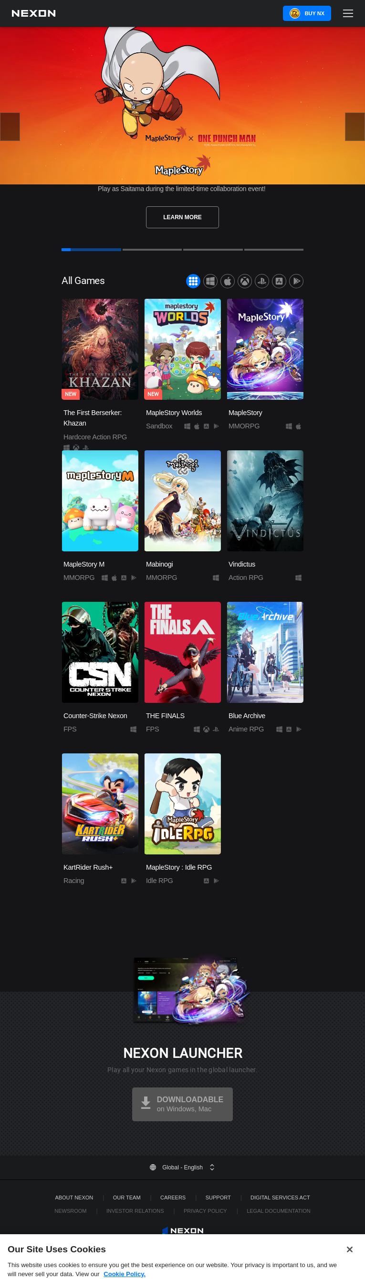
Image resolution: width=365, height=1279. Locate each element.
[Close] (349, 1255)
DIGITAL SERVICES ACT (280, 1197)
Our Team (127, 1197)
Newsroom (70, 1211)
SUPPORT (218, 1197)
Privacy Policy (205, 1211)
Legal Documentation (279, 1211)
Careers (173, 1197)
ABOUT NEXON (74, 1197)
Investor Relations (135, 1211)
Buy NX (314, 13)
